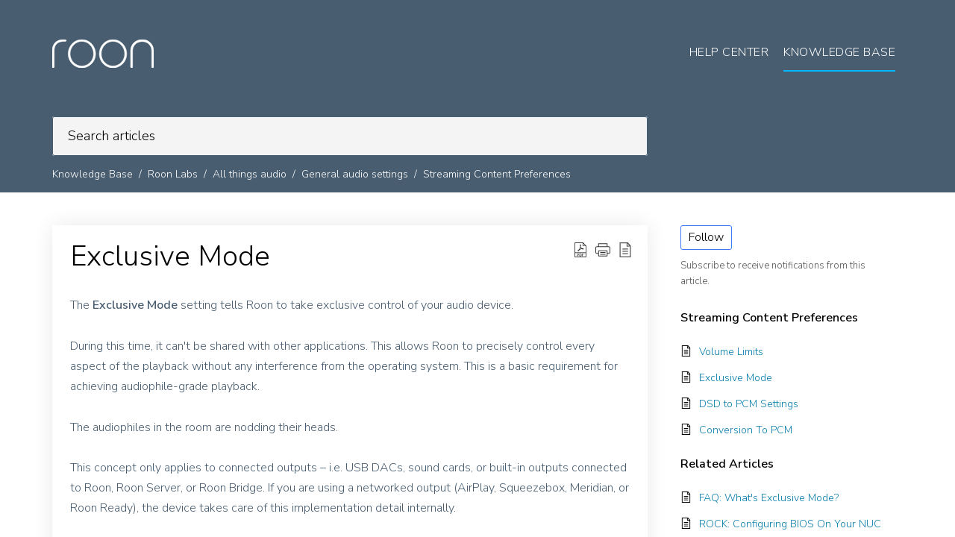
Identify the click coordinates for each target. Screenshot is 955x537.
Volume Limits (731, 352)
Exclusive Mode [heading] (170, 256)
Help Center (729, 52)
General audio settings (354, 174)
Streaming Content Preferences (497, 174)
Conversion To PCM (745, 430)
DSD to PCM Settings (748, 404)
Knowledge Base (92, 174)
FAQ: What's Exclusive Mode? (769, 498)
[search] (350, 136)
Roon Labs (173, 174)
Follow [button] (706, 237)
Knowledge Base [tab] (839, 52)
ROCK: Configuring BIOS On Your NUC (790, 524)
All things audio (249, 174)
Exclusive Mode (735, 378)
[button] (580, 250)
